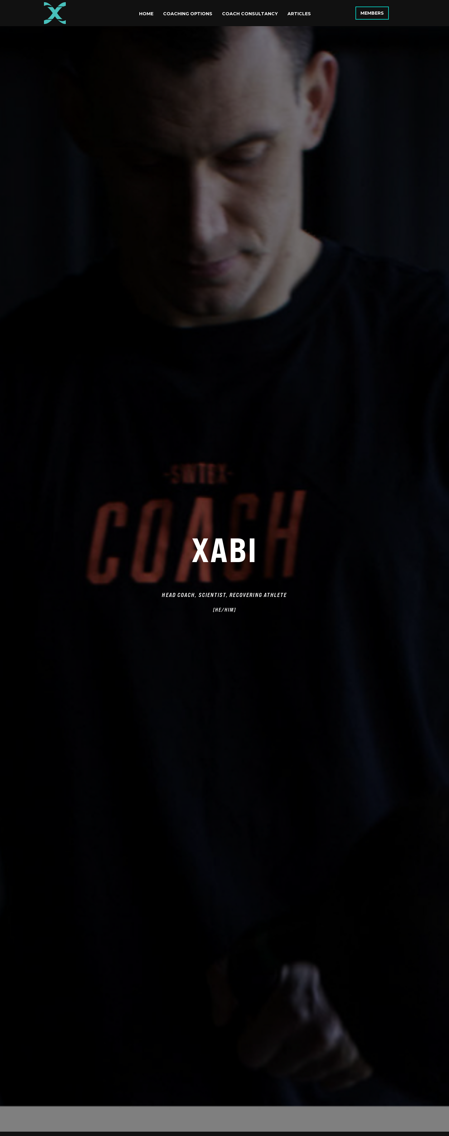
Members (372, 13)
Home (146, 13)
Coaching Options (187, 13)
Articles (299, 13)
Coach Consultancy (250, 13)
